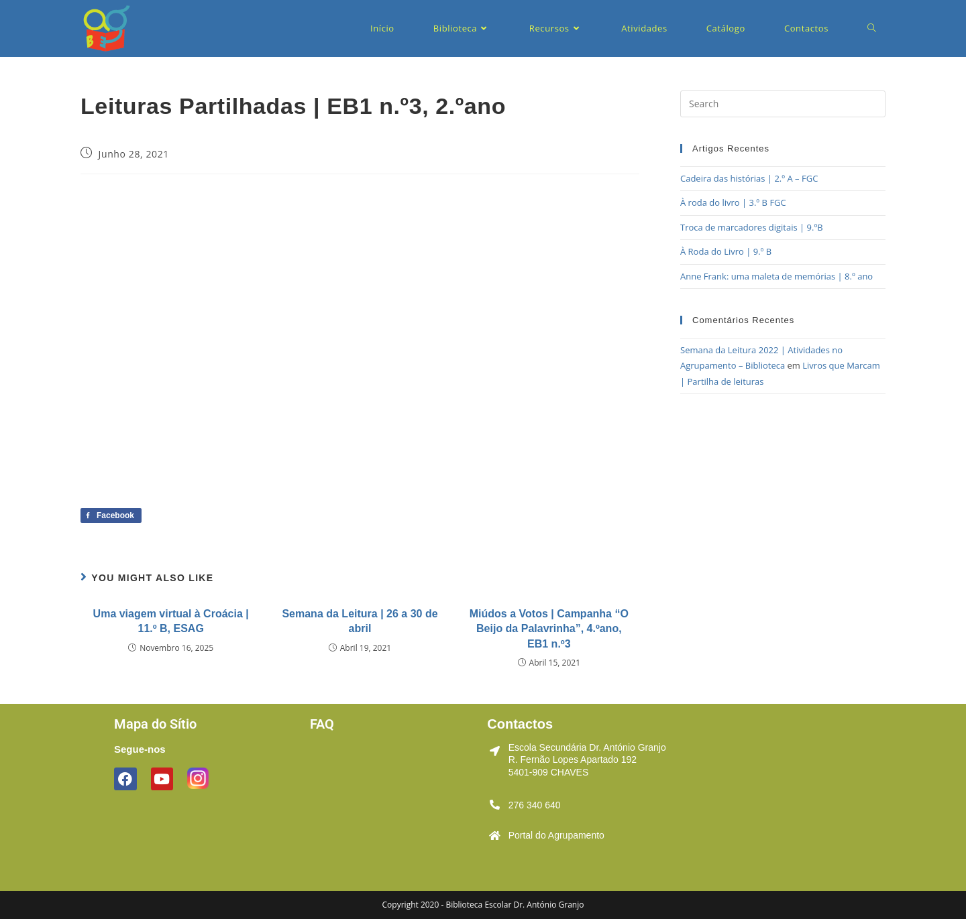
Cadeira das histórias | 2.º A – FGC (749, 178)
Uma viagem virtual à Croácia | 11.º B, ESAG (171, 621)
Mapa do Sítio (155, 724)
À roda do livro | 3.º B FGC (733, 202)
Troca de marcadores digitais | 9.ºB (751, 227)
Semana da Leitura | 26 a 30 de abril (359, 621)
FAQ (322, 724)
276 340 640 (534, 805)
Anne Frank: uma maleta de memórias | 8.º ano (776, 276)
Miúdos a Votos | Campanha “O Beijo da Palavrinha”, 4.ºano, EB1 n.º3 (549, 629)
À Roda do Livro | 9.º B (725, 251)
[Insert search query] (782, 103)
